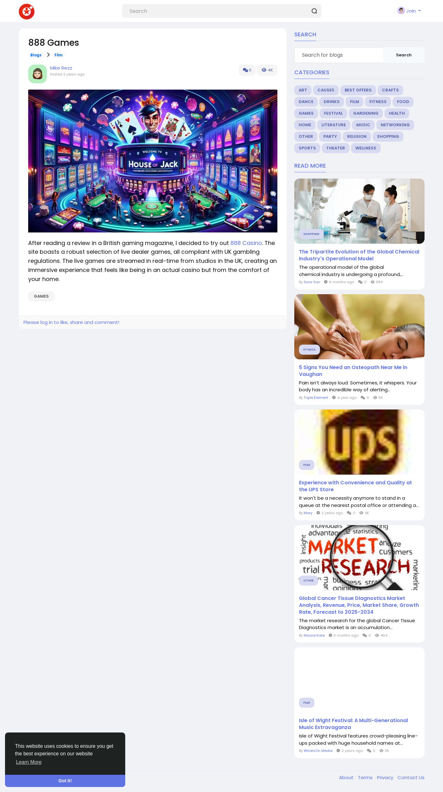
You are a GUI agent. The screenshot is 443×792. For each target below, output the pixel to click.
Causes (325, 90)
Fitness (378, 102)
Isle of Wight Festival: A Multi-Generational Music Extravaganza (353, 724)
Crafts (390, 90)
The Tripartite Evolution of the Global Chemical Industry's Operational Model (359, 255)
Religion (357, 136)
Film (58, 55)
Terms (366, 777)
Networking (395, 125)
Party (330, 136)
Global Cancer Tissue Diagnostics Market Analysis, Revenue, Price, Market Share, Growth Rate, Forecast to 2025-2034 (359, 605)
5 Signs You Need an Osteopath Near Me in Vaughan (353, 371)
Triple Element (316, 397)
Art (303, 90)
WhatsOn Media (318, 750)
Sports (307, 148)
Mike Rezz (61, 68)
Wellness (365, 148)
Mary (308, 512)
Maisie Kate (314, 635)
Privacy (385, 777)
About (347, 777)
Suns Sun (312, 281)
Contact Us (411, 777)
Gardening (366, 113)
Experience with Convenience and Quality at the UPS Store (355, 486)
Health (397, 113)
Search (404, 55)
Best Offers (358, 90)
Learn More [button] (29, 762)
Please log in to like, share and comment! (71, 322)
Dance (306, 102)
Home (305, 125)
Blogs (36, 55)
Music (363, 125)
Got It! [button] (65, 780)
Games (41, 296)
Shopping (388, 136)
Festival (333, 113)
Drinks (332, 102)
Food (403, 102)
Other (306, 136)
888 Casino (246, 243)
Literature (334, 125)
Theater (335, 148)
